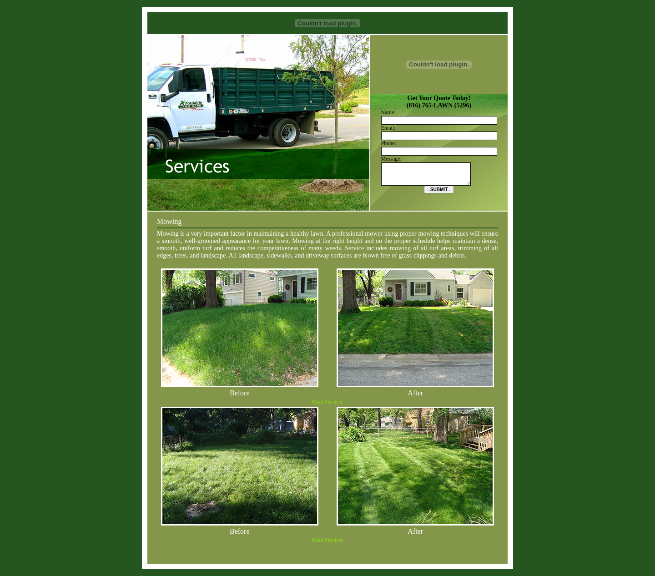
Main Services (327, 402)
